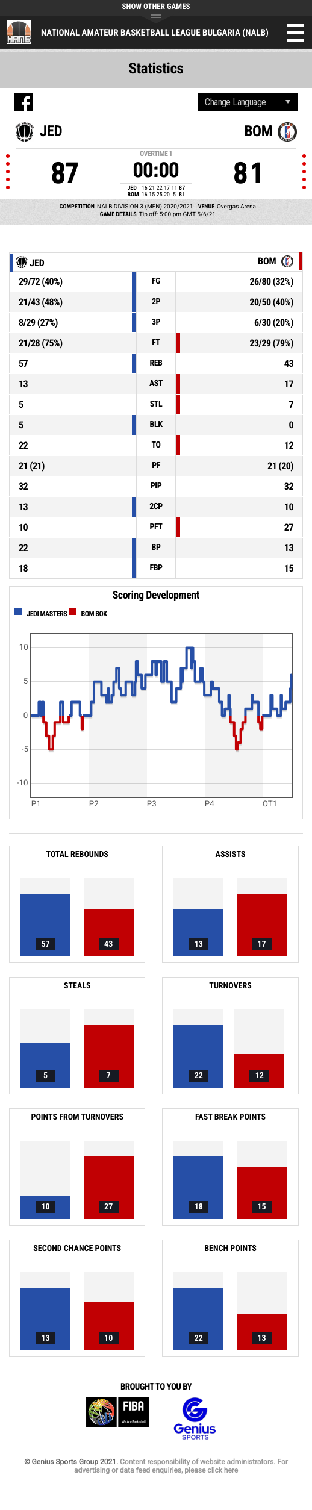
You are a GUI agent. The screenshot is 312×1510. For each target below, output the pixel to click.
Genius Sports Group (194, 1419)
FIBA (117, 1419)
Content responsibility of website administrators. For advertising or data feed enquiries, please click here (181, 1466)
